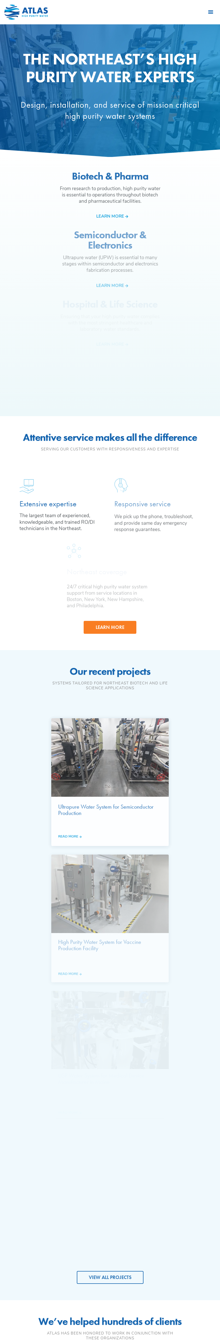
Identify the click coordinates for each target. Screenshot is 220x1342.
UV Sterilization (145, 1212)
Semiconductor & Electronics (97, 1196)
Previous (7, 961)
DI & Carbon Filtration (191, 1222)
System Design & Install (195, 1187)
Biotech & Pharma (98, 1186)
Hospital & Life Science (95, 1207)
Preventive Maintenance (191, 1199)
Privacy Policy (110, 1318)
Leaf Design (149, 1325)
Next (212, 961)
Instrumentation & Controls (147, 1222)
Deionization (142, 1195)
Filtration (139, 1204)
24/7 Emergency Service (194, 1210)
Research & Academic (92, 1219)
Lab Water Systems (148, 1232)
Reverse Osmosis (146, 1186)
